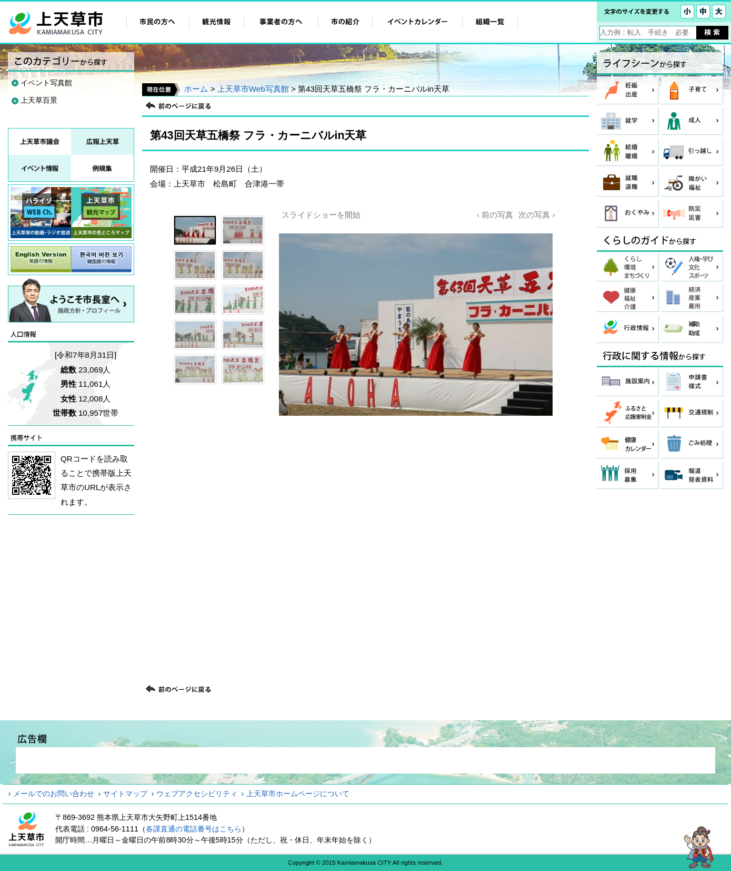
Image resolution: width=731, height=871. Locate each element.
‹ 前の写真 (495, 214)
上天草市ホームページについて (297, 793)
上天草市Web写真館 (253, 88)
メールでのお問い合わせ (53, 793)
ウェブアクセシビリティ (196, 793)
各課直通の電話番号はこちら (194, 829)
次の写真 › (536, 214)
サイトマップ (125, 793)
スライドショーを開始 (321, 214)
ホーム (196, 88)
